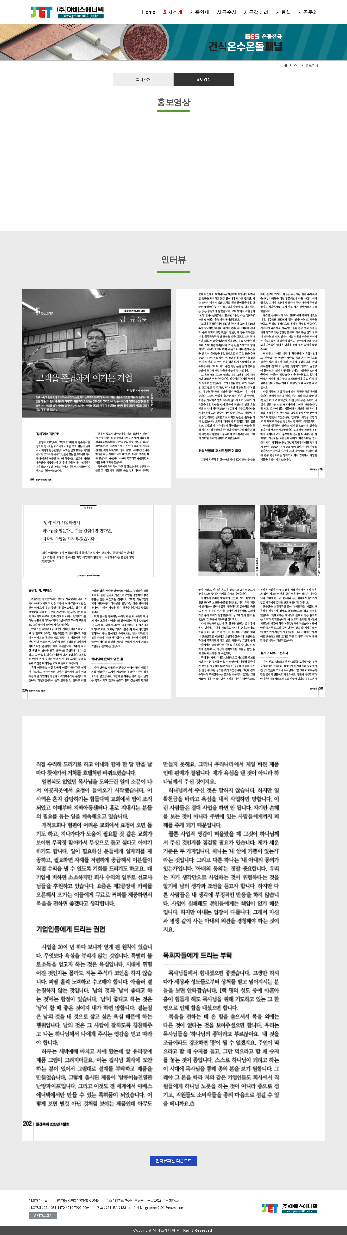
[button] (143, 79)
